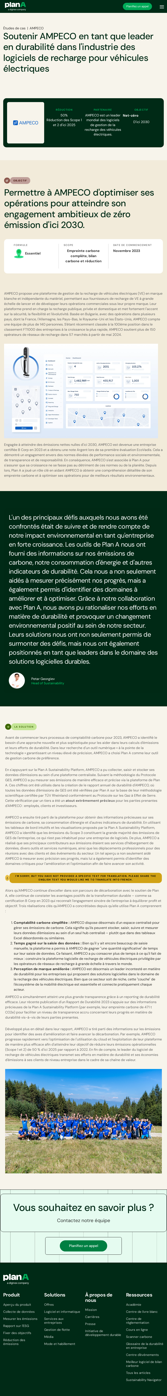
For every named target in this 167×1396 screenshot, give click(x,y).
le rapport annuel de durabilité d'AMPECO (116, 785)
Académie (133, 1305)
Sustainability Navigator (144, 1380)
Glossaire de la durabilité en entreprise (144, 1346)
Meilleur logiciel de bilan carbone (144, 1364)
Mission (91, 1310)
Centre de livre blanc (142, 1312)
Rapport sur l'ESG (16, 1326)
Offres (49, 1305)
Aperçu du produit (17, 1305)
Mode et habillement (59, 1344)
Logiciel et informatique (62, 1312)
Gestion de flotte (57, 1330)
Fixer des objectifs (17, 1333)
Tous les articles (138, 1373)
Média (48, 1337)
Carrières (92, 1317)
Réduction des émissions (14, 1342)
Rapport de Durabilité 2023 (87, 1002)
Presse (90, 1324)
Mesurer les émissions (20, 1319)
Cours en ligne (137, 1330)
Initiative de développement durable (103, 1333)
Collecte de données (19, 1312)
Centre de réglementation (137, 1321)
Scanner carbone (139, 1337)
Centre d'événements (142, 1355)
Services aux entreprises (53, 1321)
